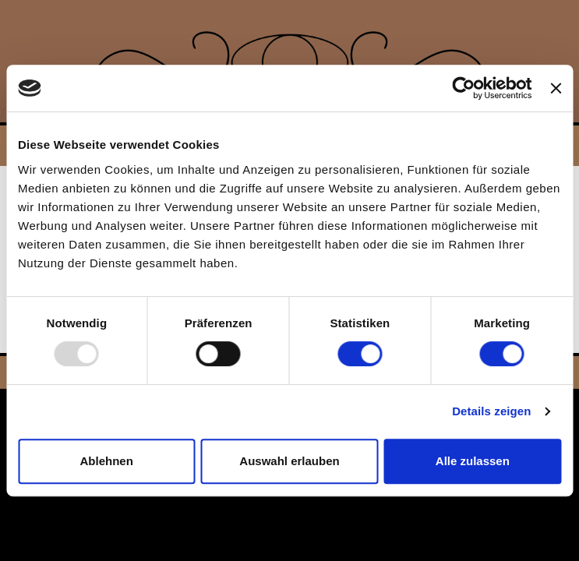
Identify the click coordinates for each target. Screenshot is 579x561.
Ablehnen (106, 461)
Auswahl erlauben (289, 461)
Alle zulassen (473, 461)
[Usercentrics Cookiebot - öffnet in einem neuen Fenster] (464, 88)
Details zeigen (491, 411)
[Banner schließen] (555, 88)
